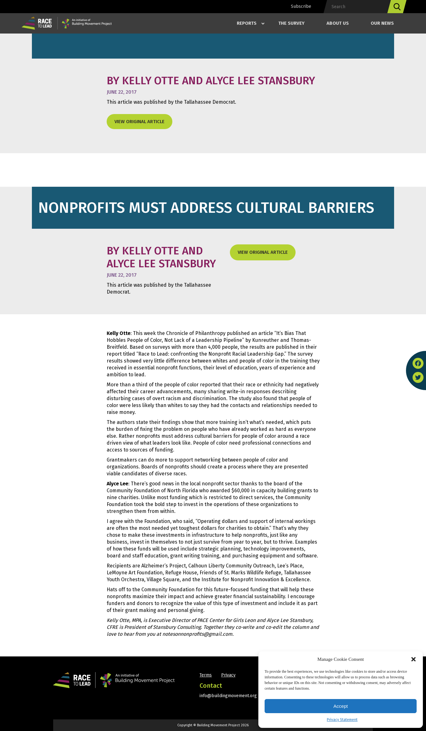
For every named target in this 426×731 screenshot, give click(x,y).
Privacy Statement (342, 720)
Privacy (228, 675)
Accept (340, 706)
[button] (413, 659)
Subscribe (301, 6)
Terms (206, 675)
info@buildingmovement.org (228, 695)
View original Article (139, 121)
